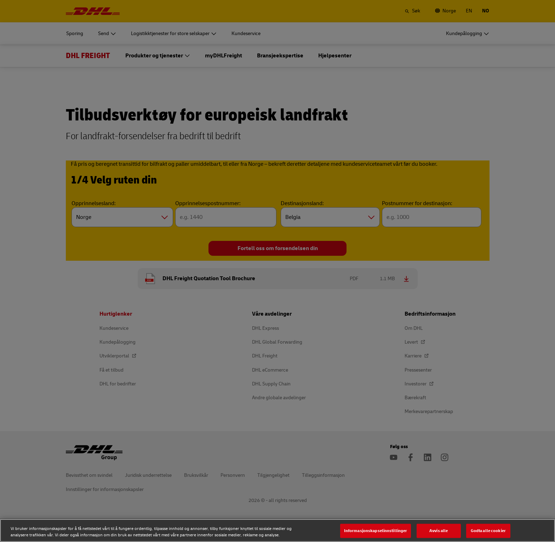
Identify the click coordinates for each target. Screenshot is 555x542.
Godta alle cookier (488, 530)
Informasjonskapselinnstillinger (375, 530)
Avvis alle (438, 530)
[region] (277, 530)
